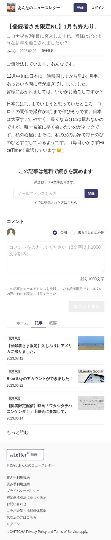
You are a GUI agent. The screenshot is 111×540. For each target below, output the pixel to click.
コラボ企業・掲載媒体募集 (26, 511)
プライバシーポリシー (23, 491)
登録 (80, 8)
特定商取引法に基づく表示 (26, 497)
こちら (72, 203)
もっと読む (18, 432)
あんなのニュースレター (39, 8)
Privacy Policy (36, 532)
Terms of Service (66, 532)
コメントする (86, 306)
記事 (38, 323)
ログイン (97, 7)
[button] (11, 232)
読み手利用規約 (18, 484)
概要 (53, 323)
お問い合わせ (16, 504)
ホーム (22, 323)
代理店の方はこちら (21, 517)
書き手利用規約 (18, 477)
